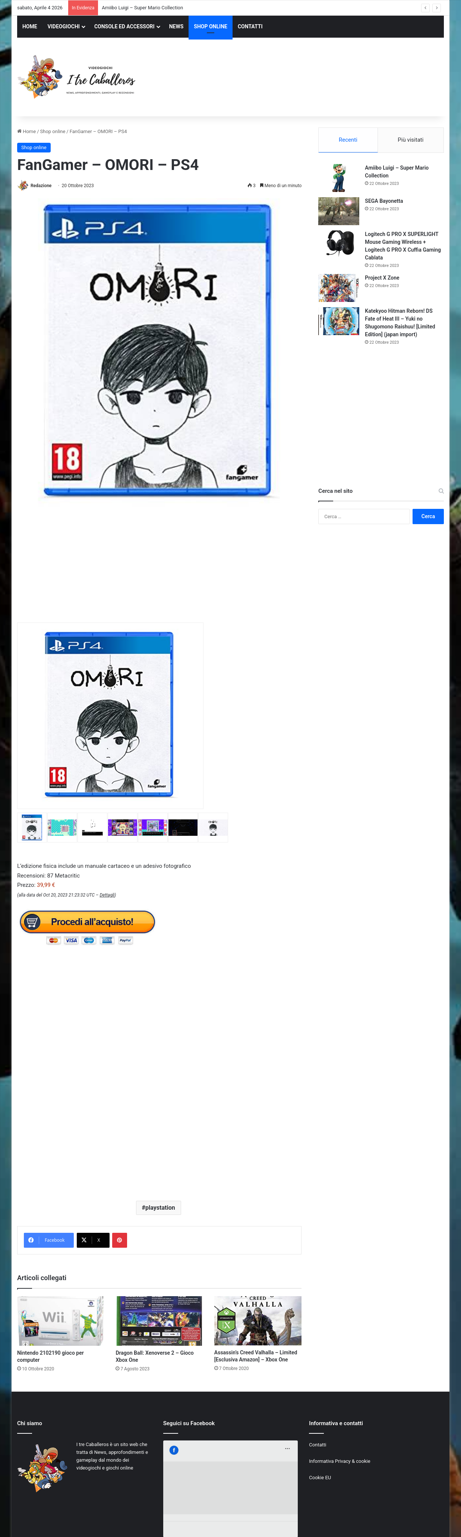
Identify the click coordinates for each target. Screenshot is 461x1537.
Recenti (348, 139)
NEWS (176, 26)
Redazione (41, 185)
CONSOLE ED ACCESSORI (124, 26)
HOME (29, 26)
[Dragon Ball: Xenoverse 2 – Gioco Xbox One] (159, 1321)
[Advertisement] (303, 78)
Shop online (53, 131)
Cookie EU (320, 1477)
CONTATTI (250, 26)
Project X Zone (382, 278)
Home (26, 131)
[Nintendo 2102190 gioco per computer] (60, 1321)
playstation (160, 1207)
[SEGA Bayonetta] (338, 211)
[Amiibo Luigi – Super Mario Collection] (338, 178)
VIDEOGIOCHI (64, 26)
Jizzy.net (92, 1523)
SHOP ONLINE (210, 26)
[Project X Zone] (338, 288)
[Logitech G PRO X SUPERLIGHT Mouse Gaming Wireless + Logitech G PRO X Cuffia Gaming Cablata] (338, 244)
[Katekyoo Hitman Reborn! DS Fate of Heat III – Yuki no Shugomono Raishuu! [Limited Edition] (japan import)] (338, 321)
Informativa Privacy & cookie (339, 1461)
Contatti (317, 1445)
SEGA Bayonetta (384, 201)
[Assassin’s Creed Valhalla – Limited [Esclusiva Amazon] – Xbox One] (257, 1320)
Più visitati (410, 139)
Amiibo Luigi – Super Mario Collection (142, 7)
